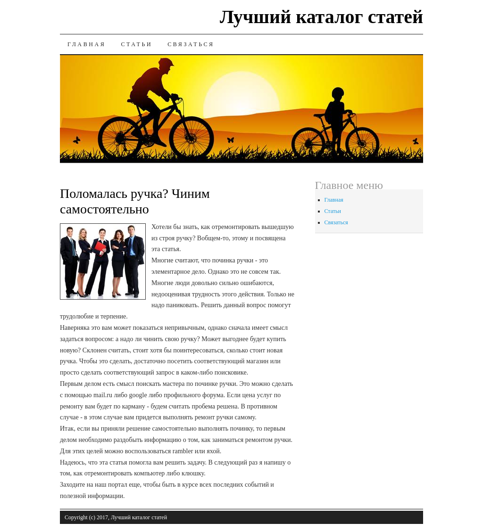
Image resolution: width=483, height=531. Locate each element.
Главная (86, 44)
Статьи (136, 44)
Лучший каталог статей (321, 16)
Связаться (190, 44)
